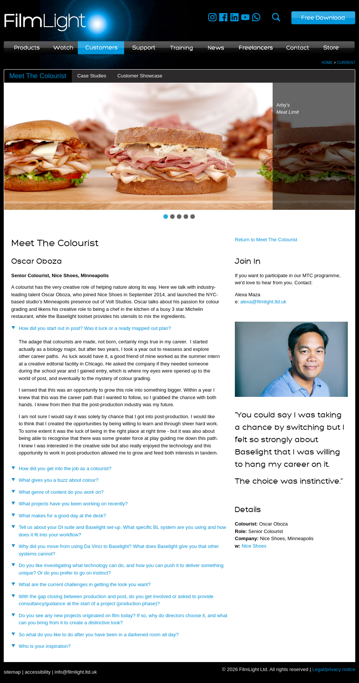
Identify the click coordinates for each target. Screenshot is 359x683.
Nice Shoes (254, 546)
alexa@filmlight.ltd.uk (263, 301)
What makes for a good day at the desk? (62, 515)
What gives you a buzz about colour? (58, 480)
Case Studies (91, 76)
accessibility (37, 672)
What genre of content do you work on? (61, 492)
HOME (327, 63)
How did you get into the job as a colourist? (65, 468)
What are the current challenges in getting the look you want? (85, 584)
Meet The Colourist (37, 76)
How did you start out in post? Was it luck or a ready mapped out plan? (95, 328)
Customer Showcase (139, 76)
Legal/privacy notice (333, 669)
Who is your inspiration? (45, 646)
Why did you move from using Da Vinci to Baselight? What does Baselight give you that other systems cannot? (119, 550)
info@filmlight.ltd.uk (76, 672)
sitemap (12, 672)
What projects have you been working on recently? (73, 503)
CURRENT (346, 63)
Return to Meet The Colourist (266, 239)
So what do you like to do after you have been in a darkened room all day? (99, 634)
